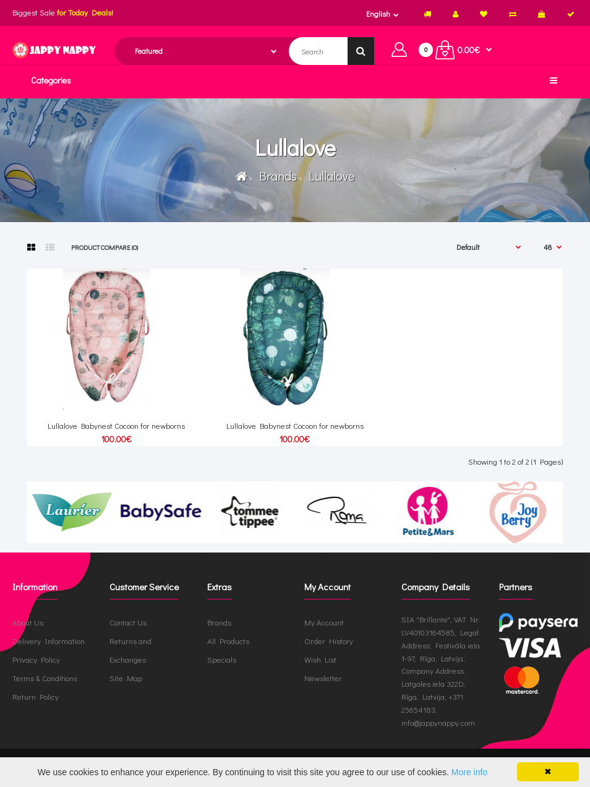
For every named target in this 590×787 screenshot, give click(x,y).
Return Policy (35, 696)
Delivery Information (48, 640)
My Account (324, 622)
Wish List (320, 659)
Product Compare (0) (104, 247)
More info (469, 772)
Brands (275, 176)
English (378, 14)
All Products (228, 640)
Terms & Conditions (44, 678)
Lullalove (329, 176)
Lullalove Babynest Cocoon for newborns (116, 425)
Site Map (125, 678)
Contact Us (128, 622)
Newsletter (323, 678)
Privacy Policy (36, 659)
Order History (328, 640)
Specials (221, 659)
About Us (27, 622)
